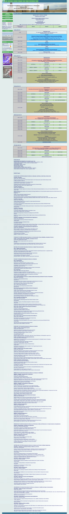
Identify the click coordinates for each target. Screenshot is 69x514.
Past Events (7, 30)
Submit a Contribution (7, 14)
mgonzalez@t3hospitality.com (40, 22)
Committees (16, 1)
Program (27, 1)
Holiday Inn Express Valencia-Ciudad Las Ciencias (40, 18)
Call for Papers (10, 1)
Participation (20, 1)
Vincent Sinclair (35, 38)
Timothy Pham (41, 90)
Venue (24, 1)
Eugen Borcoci (41, 50)
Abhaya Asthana (33, 39)
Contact (37, 1)
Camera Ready (7, 18)
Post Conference (32, 1)
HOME (6, 1)
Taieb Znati (43, 61)
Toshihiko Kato (40, 118)
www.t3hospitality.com (40, 23)
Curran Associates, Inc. (8, 47)
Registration (7, 16)
